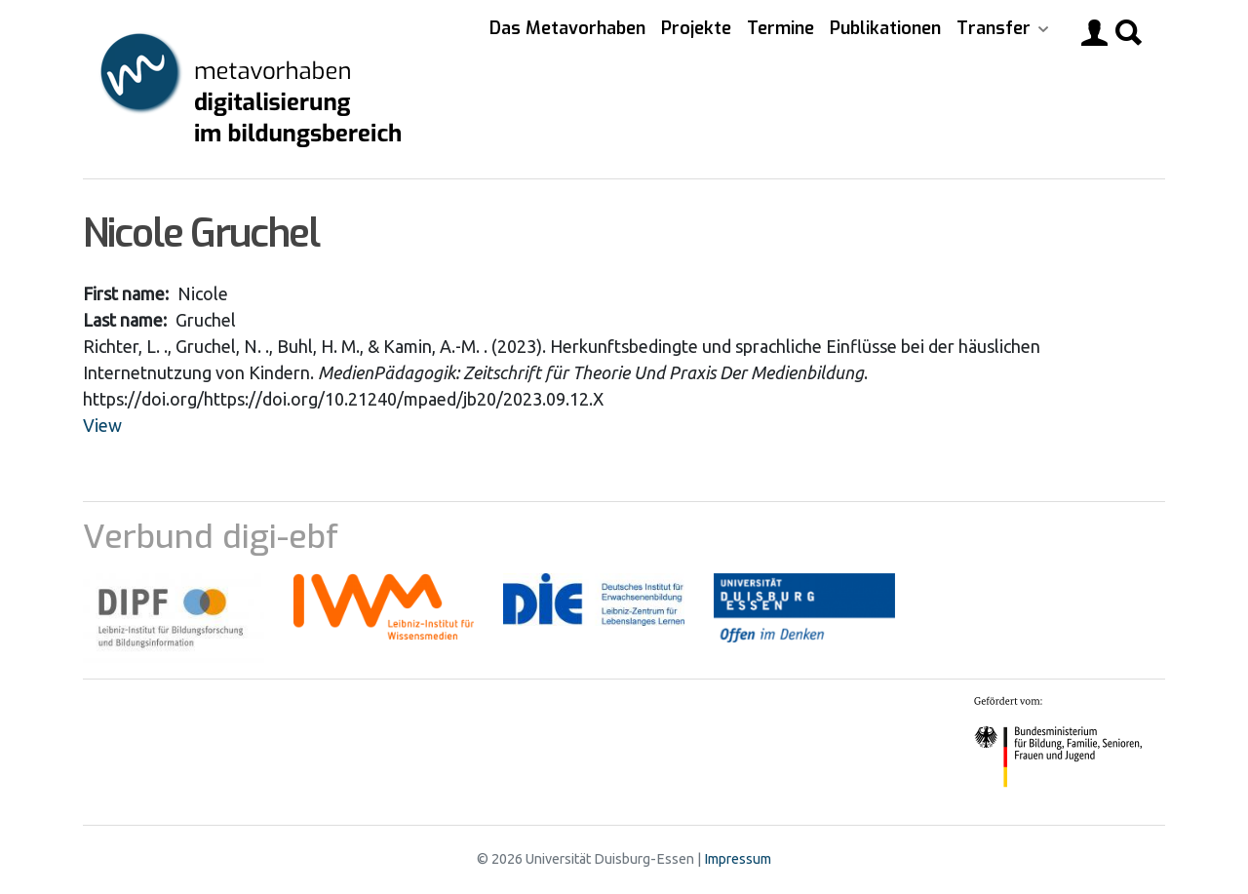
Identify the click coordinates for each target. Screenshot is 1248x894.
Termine (780, 28)
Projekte (696, 28)
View (102, 425)
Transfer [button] (995, 28)
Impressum (737, 859)
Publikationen (885, 28)
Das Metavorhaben (567, 28)
